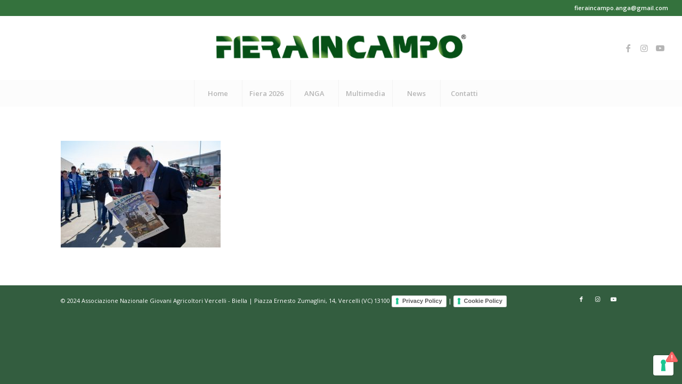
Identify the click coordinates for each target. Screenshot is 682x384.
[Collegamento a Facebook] (628, 48)
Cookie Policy (483, 301)
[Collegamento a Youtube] (660, 48)
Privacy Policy (422, 301)
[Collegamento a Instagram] (644, 48)
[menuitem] (218, 93)
